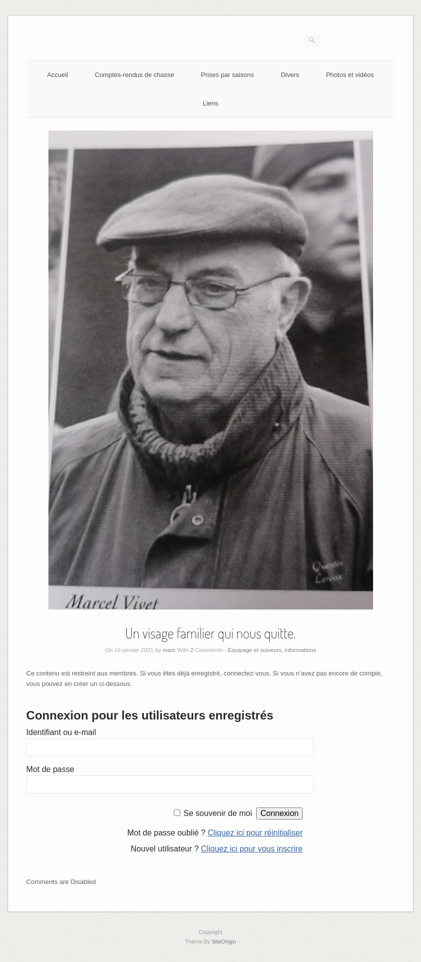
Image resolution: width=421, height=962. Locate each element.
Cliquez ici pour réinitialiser (255, 832)
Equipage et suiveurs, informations (272, 650)
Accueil (57, 74)
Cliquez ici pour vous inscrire (252, 848)
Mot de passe (50, 769)
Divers (290, 74)
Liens (210, 103)
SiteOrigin (224, 941)
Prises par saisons (227, 74)
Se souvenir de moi (218, 813)
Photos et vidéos (350, 74)
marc (169, 650)
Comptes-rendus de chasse (134, 74)
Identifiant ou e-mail (61, 732)
